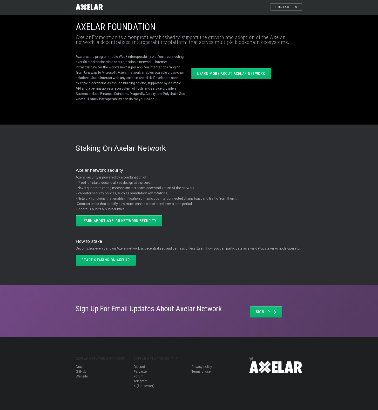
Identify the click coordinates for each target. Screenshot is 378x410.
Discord (139, 367)
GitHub (81, 371)
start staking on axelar (105, 260)
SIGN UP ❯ (266, 312)
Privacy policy (201, 367)
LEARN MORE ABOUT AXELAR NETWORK (231, 73)
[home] (89, 7)
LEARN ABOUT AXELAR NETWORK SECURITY (118, 220)
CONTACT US (286, 7)
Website (82, 376)
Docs (79, 367)
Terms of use (201, 371)
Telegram (141, 381)
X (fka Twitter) (144, 386)
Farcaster (141, 371)
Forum (138, 376)
